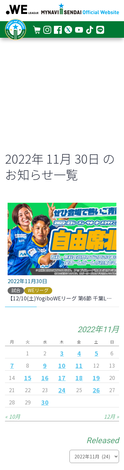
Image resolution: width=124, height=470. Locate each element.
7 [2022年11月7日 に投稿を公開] (12, 365)
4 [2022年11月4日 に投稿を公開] (79, 353)
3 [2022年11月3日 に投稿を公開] (62, 353)
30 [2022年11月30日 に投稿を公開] (45, 402)
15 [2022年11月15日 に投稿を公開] (27, 377)
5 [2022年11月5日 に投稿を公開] (96, 353)
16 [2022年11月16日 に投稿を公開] (45, 377)
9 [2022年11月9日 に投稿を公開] (45, 365)
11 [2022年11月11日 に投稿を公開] (79, 365)
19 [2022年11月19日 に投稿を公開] (96, 377)
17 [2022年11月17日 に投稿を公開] (61, 377)
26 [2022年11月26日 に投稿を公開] (96, 390)
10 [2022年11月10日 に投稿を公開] (61, 365)
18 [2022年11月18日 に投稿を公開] (79, 377)
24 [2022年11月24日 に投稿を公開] (61, 390)
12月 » (111, 416)
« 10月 (12, 416)
